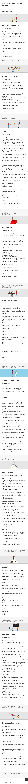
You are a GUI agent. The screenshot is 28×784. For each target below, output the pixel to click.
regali (7, 367)
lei (9, 60)
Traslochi (6, 131)
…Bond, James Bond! (10, 380)
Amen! (5, 567)
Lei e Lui (7, 61)
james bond (15, 458)
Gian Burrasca (14, 60)
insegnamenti (10, 708)
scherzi (14, 286)
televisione (4, 459)
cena (6, 708)
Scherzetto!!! (7, 227)
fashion (12, 213)
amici (24, 366)
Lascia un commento (17, 63)
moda (15, 213)
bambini (3, 63)
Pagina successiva (26, 779)
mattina (11, 286)
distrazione (8, 286)
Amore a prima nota (11, 76)
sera (6, 118)
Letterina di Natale (10, 301)
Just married (14, 457)
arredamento (4, 213)
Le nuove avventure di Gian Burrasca (12, 4)
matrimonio (20, 458)
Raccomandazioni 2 (10, 723)
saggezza (15, 708)
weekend (10, 63)
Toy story (22, 773)
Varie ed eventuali (12, 61)
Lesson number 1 (9, 634)
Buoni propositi (15, 550)
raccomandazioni (14, 552)
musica (3, 118)
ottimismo (4, 552)
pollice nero (8, 552)
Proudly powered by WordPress (8, 782)
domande (21, 620)
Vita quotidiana (18, 61)
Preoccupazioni (8, 472)
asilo (23, 285)
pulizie (7, 63)
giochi (3, 775)
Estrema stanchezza (10, 25)
